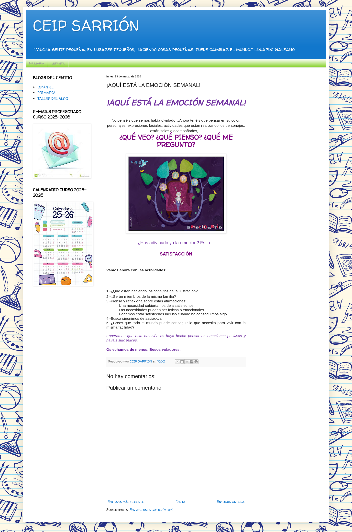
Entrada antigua (230, 501)
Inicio (180, 501)
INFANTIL (45, 87)
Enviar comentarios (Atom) (152, 509)
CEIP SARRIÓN (86, 25)
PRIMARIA (46, 92)
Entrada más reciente (126, 501)
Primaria (36, 63)
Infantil (58, 63)
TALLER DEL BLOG (52, 98)
